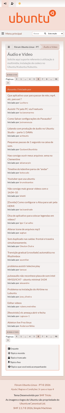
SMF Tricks (45, 395)
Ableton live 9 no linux (19, 322)
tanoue (23, 269)
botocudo (24, 172)
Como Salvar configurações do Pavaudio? (30, 118)
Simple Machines (43, 407)
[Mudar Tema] (19, 3)
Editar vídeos (15, 302)
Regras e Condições (27, 389)
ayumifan (24, 259)
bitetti (23, 196)
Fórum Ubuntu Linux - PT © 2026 (32, 384)
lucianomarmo (27, 112)
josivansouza (26, 122)
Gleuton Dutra (27, 246)
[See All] (9, 47)
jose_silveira (26, 296)
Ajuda (14, 389)
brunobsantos (26, 182)
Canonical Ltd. (38, 403)
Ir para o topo (13, 332)
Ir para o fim (12, 75)
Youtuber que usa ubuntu (21, 178)
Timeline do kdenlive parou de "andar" (28, 169)
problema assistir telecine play (24, 266)
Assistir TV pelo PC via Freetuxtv (25, 108)
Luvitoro (24, 102)
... (25, 79)
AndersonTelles (27, 326)
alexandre (24, 283)
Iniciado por (24, 89)
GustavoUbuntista (28, 149)
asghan (23, 232)
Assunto (11, 89)
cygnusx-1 (25, 316)
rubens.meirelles (28, 306)
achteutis (24, 135)
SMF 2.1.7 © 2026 (23, 407)
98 (56, 79)
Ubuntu (24, 403)
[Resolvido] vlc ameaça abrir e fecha (26, 312)
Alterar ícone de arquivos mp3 (24, 229)
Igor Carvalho (26, 223)
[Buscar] (45, 33)
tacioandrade (26, 209)
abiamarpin (25, 162)
